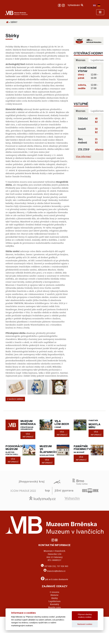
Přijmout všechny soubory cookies (85, 615)
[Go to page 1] (36, 392)
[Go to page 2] (38, 392)
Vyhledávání (75, 5)
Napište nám (54, 607)
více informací (28, 435)
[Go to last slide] (10, 387)
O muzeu (54, 592)
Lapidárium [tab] (97, 60)
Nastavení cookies (84, 624)
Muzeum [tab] (80, 60)
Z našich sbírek (15, 399)
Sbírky (54, 598)
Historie (54, 595)
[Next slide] (65, 387)
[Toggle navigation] (100, 12)
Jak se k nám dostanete (56, 579)
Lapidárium (55, 601)
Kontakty (54, 604)
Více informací (83, 156)
